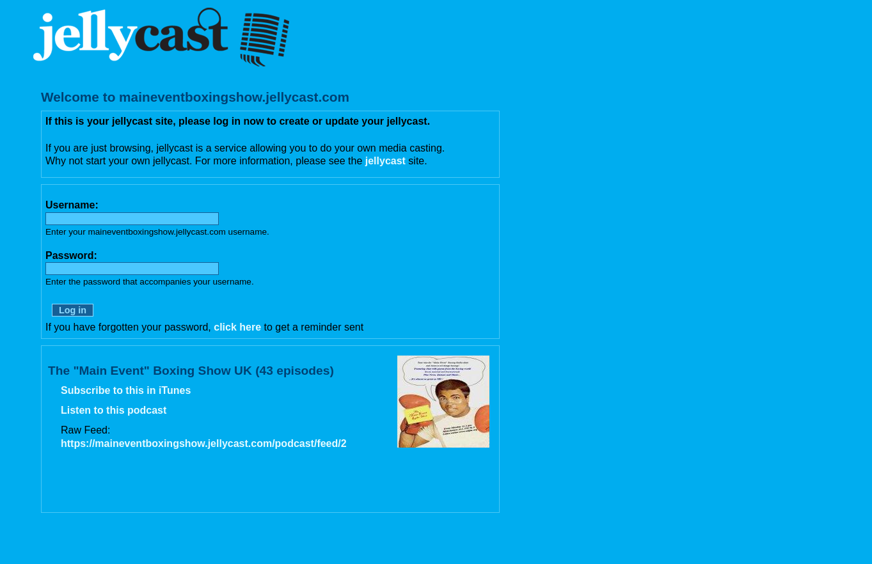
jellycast (385, 160)
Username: (72, 205)
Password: (71, 255)
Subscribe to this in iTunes (126, 390)
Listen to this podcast (113, 410)
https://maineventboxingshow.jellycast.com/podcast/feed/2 (204, 443)
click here (237, 327)
